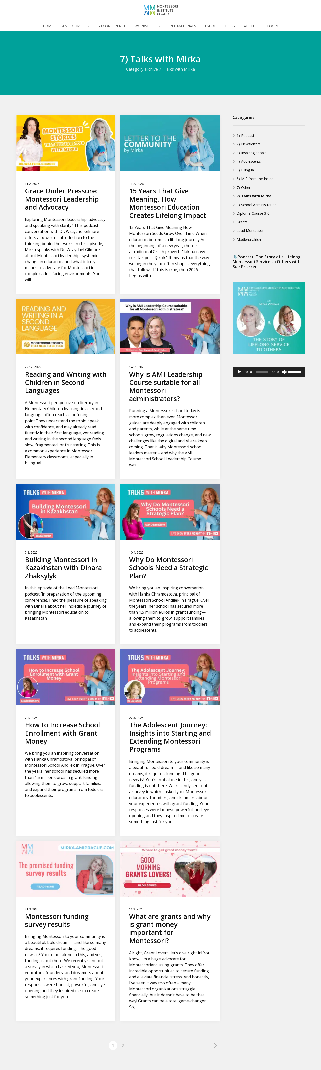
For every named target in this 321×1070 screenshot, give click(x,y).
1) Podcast (245, 135)
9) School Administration (257, 204)
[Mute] (284, 371)
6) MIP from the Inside (255, 178)
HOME (48, 26)
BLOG (230, 26)
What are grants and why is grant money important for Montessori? (169, 928)
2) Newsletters (249, 144)
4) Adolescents (249, 161)
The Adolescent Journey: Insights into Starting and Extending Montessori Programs (170, 737)
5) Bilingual (246, 170)
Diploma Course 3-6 (253, 213)
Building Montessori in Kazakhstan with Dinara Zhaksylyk (63, 567)
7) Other (243, 187)
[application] (269, 372)
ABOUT (250, 26)
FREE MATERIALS (182, 26)
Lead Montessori (250, 230)
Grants (242, 222)
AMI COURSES (74, 26)
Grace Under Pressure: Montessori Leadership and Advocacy (62, 199)
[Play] (239, 371)
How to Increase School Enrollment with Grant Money (62, 733)
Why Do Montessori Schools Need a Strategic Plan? (168, 567)
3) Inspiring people (252, 152)
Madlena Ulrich (249, 239)
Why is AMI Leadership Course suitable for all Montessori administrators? (166, 386)
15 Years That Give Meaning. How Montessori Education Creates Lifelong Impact (167, 203)
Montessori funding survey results (57, 920)
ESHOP (210, 26)
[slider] (262, 372)
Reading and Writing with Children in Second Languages (66, 382)
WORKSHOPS (146, 26)
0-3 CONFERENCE (111, 26)
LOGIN (272, 26)
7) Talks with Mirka (254, 196)
